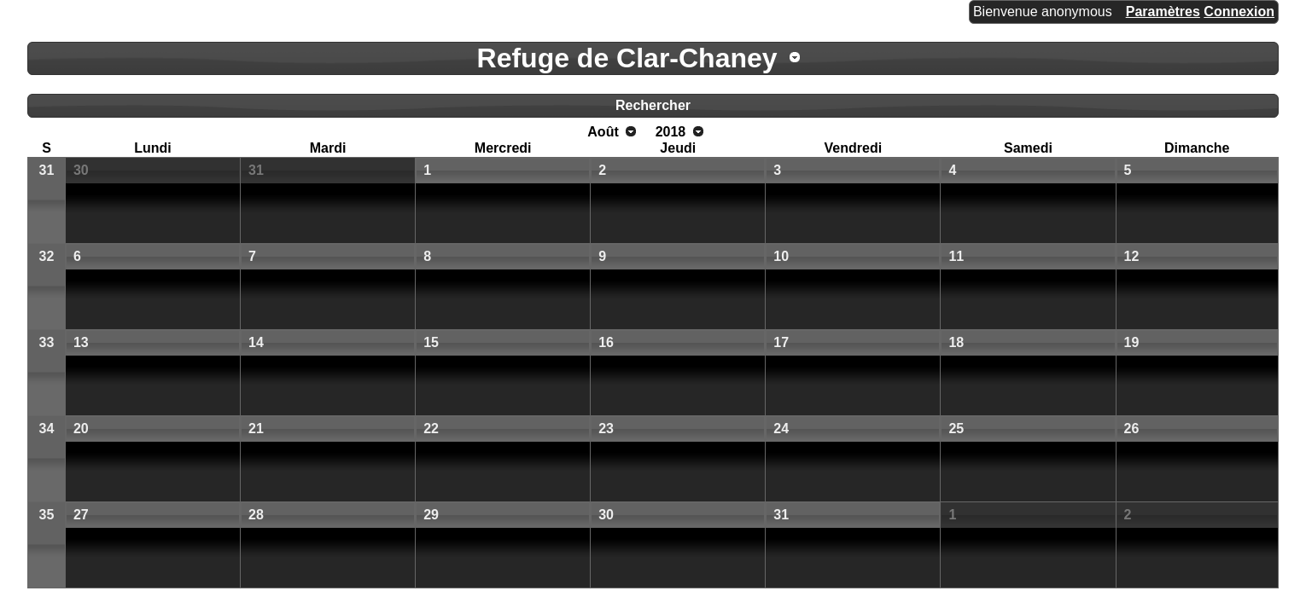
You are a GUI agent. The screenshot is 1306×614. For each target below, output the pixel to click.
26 (1132, 428)
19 (1132, 342)
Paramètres (1163, 11)
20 (81, 428)
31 (47, 170)
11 (956, 256)
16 (606, 342)
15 (431, 342)
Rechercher (653, 105)
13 (81, 342)
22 (431, 428)
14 (256, 342)
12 (1132, 256)
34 (47, 428)
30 (81, 170)
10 (781, 256)
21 (256, 428)
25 (956, 428)
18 (956, 342)
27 (81, 514)
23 (606, 428)
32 (47, 256)
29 (431, 514)
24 (781, 428)
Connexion (1239, 11)
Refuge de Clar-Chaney (627, 58)
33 (47, 342)
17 (781, 342)
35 (47, 514)
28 (256, 514)
